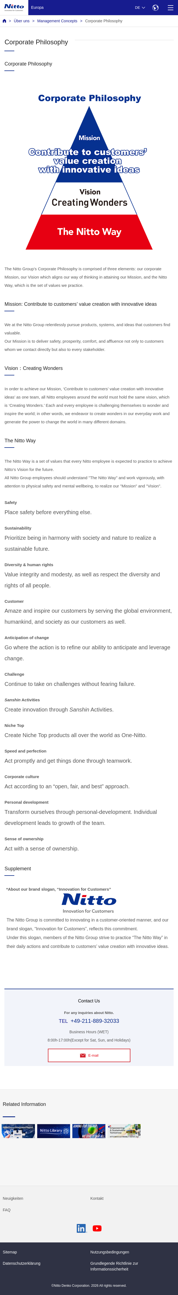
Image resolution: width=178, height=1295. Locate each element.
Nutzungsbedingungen (110, 1252)
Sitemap (10, 1252)
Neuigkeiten (13, 1198)
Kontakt (97, 1198)
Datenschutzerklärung (21, 1263)
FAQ (6, 1210)
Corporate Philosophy (103, 21)
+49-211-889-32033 (95, 1021)
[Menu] (170, 7)
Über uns (21, 21)
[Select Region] (155, 7)
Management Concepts (57, 21)
